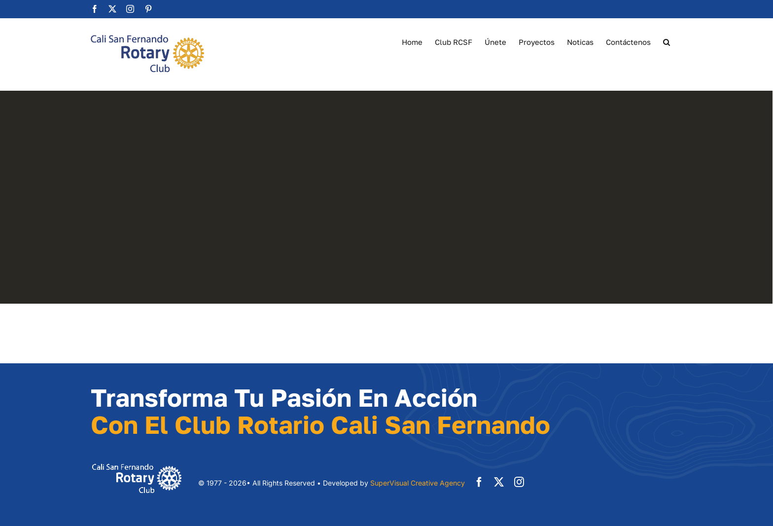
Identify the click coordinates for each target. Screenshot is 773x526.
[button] (666, 41)
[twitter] (499, 482)
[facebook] (479, 482)
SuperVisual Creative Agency (417, 483)
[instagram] (519, 482)
